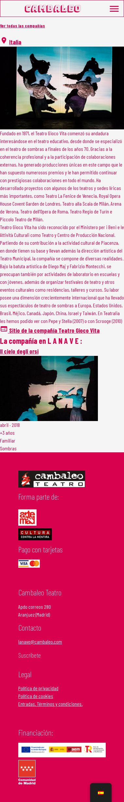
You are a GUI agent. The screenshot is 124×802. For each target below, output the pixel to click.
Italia (15, 42)
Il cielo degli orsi (19, 351)
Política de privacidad (38, 688)
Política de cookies (35, 696)
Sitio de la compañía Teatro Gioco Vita (50, 330)
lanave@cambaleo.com (40, 641)
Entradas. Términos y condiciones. (50, 704)
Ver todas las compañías (22, 25)
